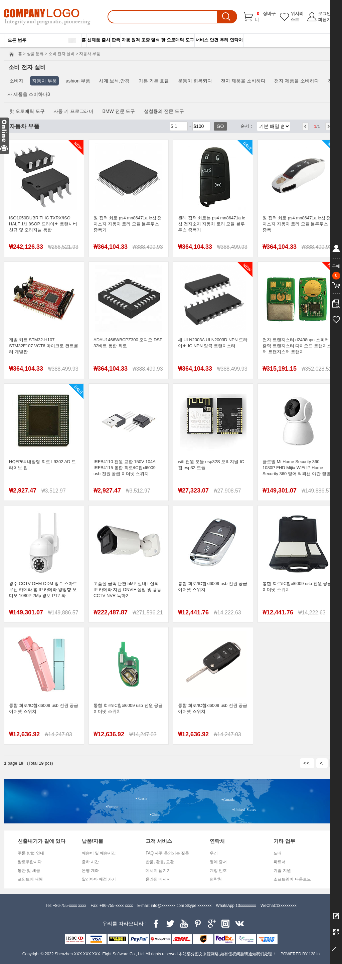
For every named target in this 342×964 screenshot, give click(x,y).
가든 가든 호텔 (154, 80)
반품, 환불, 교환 (160, 861)
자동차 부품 (44, 80)
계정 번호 (218, 870)
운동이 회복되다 (195, 80)
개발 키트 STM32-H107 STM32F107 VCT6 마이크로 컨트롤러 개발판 (43, 345)
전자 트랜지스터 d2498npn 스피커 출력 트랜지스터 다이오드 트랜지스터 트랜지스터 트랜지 (297, 345)
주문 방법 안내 (31, 853)
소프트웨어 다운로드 (292, 879)
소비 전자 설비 (61, 53)
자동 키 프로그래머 (73, 111)
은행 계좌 (90, 870)
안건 (214, 39)
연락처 (236, 39)
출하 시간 (90, 861)
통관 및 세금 (29, 870)
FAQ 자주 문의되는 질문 (167, 853)
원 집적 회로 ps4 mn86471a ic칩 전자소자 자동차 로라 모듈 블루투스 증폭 (297, 223)
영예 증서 (218, 861)
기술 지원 (282, 870)
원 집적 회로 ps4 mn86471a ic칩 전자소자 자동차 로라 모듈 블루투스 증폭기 (128, 223)
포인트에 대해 (30, 879)
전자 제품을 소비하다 (243, 80)
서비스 (201, 39)
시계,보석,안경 (114, 80)
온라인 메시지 (158, 879)
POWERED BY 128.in (300, 954)
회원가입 (326, 19)
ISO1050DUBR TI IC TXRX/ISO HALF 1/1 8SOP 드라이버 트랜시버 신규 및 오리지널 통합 (43, 223)
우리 (224, 39)
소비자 (16, 80)
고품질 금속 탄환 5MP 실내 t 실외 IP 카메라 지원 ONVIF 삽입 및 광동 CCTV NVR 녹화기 (127, 589)
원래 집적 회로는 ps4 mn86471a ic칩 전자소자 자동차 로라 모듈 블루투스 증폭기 (211, 223)
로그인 (324, 13)
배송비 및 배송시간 (99, 853)
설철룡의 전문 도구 (164, 111)
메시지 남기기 (158, 870)
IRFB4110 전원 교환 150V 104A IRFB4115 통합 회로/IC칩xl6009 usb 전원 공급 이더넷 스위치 (125, 467)
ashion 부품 (78, 80)
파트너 (280, 861)
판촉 (116, 39)
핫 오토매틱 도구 (177, 39)
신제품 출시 (98, 39)
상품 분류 (35, 53)
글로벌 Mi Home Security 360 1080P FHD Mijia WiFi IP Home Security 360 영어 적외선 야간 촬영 (297, 467)
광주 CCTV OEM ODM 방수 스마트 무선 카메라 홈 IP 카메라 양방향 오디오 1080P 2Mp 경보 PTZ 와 (43, 589)
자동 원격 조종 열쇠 (141, 39)
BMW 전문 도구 (118, 111)
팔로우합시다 (30, 861)
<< (307, 763)
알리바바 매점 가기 (99, 879)
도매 (278, 853)
